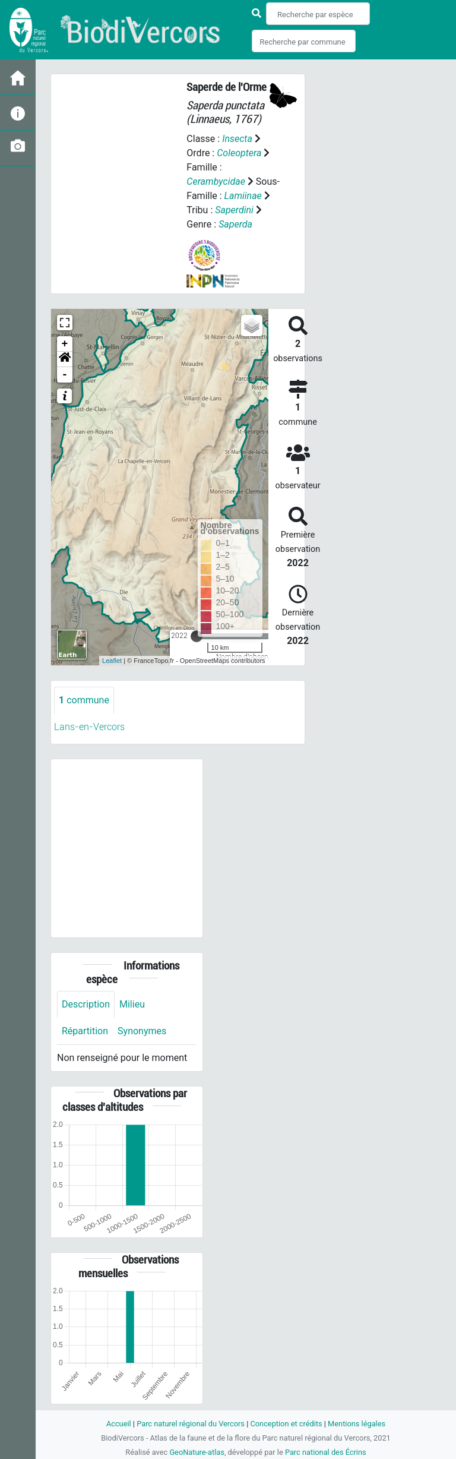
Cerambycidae (215, 181)
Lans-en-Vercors (89, 726)
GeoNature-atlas (196, 1452)
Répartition (85, 1031)
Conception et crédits (286, 1423)
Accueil (118, 1423)
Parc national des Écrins (325, 1452)
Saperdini (234, 210)
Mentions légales (356, 1423)
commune (84, 700)
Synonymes (142, 1031)
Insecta (237, 138)
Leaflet (112, 660)
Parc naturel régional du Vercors (191, 1423)
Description (86, 1004)
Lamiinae (243, 195)
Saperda (235, 224)
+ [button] (65, 344)
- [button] (65, 375)
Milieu (132, 1004)
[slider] (196, 636)
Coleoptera (239, 153)
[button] (64, 359)
